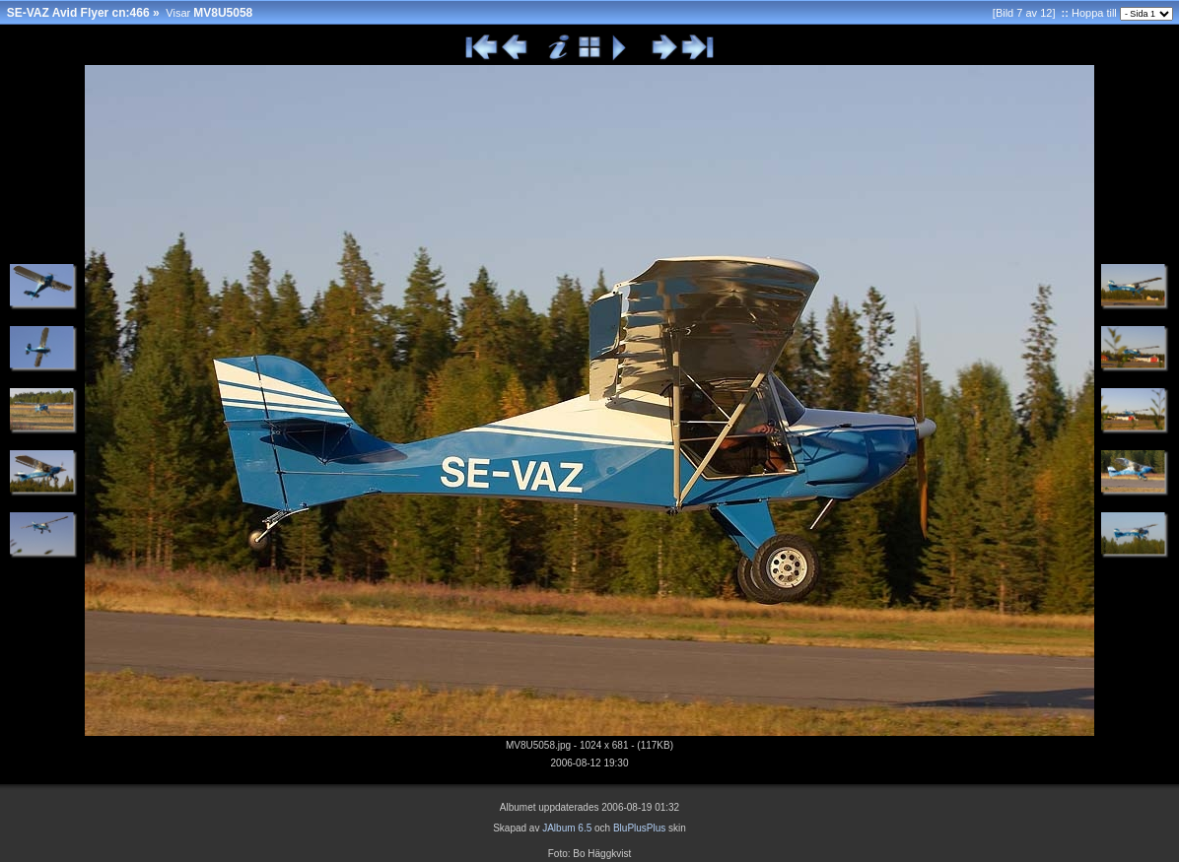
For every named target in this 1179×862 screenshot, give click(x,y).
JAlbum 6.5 (566, 828)
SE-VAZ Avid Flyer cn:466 (78, 13)
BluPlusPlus (639, 828)
